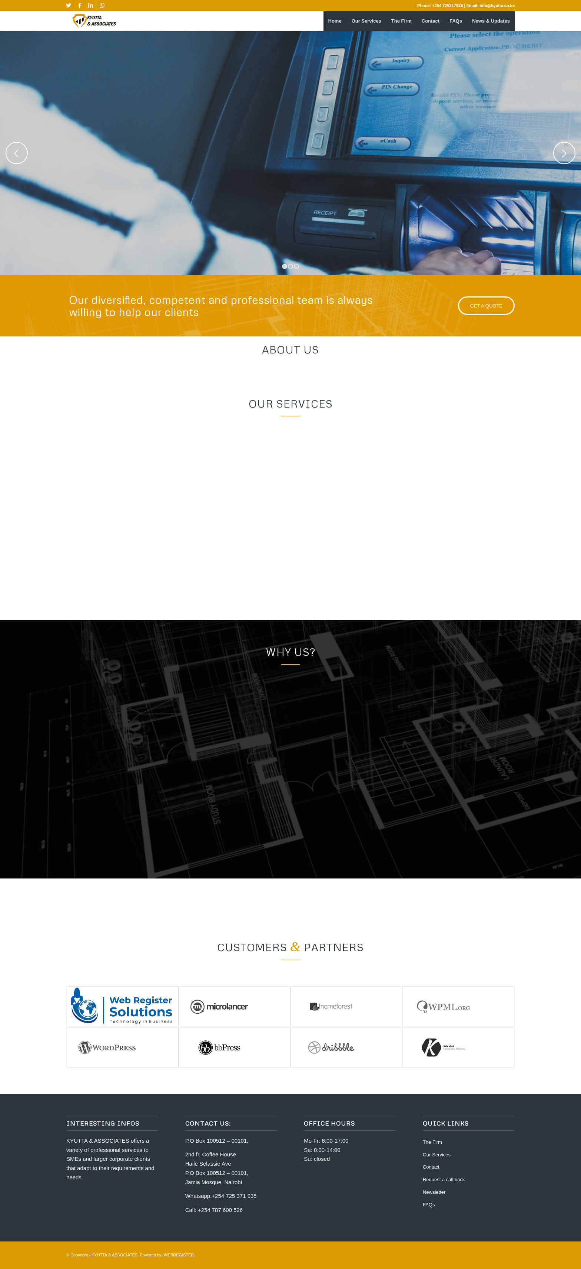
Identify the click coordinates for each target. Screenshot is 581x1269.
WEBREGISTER (179, 1255)
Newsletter (434, 1192)
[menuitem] (334, 21)
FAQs (429, 1204)
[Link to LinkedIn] (90, 5)
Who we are (374, 168)
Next (564, 153)
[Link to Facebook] (79, 5)
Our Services (437, 1154)
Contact (431, 1167)
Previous (17, 153)
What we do (433, 168)
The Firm (432, 1142)
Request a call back (444, 1179)
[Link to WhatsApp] (101, 5)
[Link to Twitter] (68, 5)
